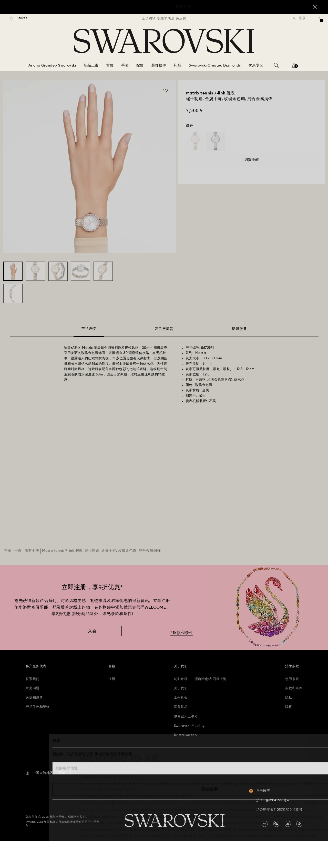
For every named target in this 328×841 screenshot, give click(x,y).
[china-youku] (265, 824)
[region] (164, 18)
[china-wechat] (276, 824)
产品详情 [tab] (88, 329)
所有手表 (32, 551)
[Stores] (18, 18)
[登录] (299, 18)
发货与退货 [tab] (164, 329)
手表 (18, 551)
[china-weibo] (288, 824)
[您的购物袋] (294, 67)
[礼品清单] (320, 20)
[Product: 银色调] (215, 141)
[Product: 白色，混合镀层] (195, 141)
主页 (8, 551)
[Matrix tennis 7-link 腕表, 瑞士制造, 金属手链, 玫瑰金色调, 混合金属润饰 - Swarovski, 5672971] (13, 271)
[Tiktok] (299, 824)
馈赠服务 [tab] (239, 329)
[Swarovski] (164, 41)
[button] (39, 773)
